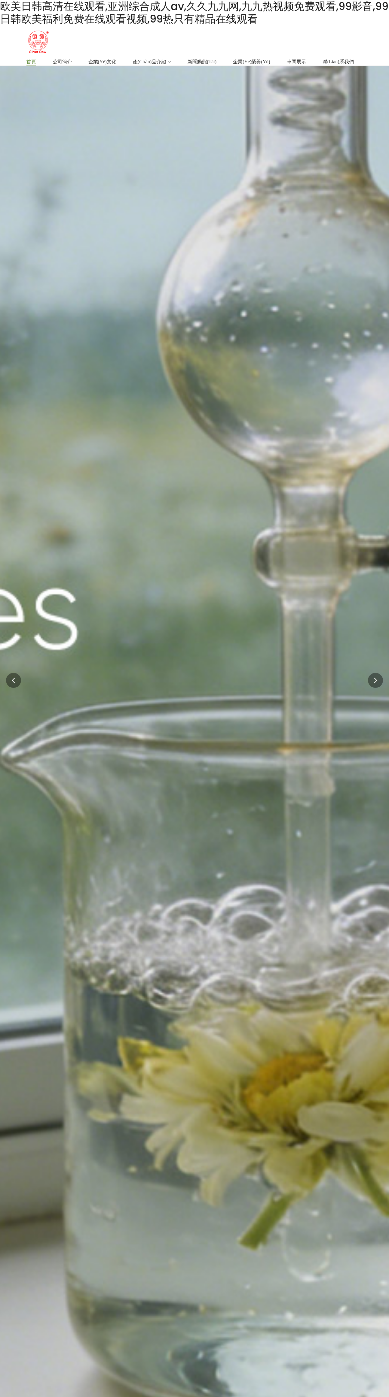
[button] (375, 680)
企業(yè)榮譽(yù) (251, 61)
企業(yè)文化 (102, 61)
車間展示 (296, 61)
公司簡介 (62, 61)
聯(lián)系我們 (338, 61)
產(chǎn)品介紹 (152, 62)
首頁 (31, 61)
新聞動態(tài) (202, 61)
